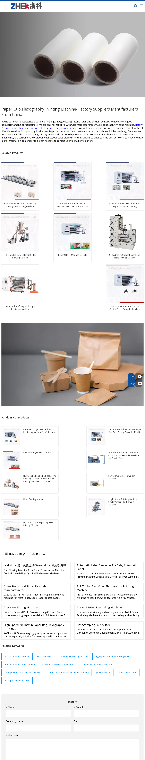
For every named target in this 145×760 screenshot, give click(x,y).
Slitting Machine (82, 716)
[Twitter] (10, 734)
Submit (72, 672)
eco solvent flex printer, (43, 128)
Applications (57, 720)
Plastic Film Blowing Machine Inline (58, 567)
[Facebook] (4, 734)
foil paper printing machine (17, 583)
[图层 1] (17, 702)
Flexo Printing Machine (86, 711)
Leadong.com (135, 755)
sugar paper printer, (67, 128)
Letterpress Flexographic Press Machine (23, 575)
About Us (56, 711)
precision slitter (103, 575)
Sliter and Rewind (45, 559)
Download (56, 737)
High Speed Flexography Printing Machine (69, 575)
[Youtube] (15, 734)
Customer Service (60, 728)
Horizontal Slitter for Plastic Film (20, 567)
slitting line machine (127, 575)
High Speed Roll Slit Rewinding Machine (113, 559)
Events (55, 724)
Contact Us (57, 741)
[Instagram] (21, 734)
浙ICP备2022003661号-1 (77, 755)
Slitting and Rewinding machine (97, 567)
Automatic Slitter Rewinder (17, 559)
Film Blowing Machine (85, 707)
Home (55, 707)
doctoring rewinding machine (74, 559)
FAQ (54, 732)
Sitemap (61, 755)
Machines (56, 716)
